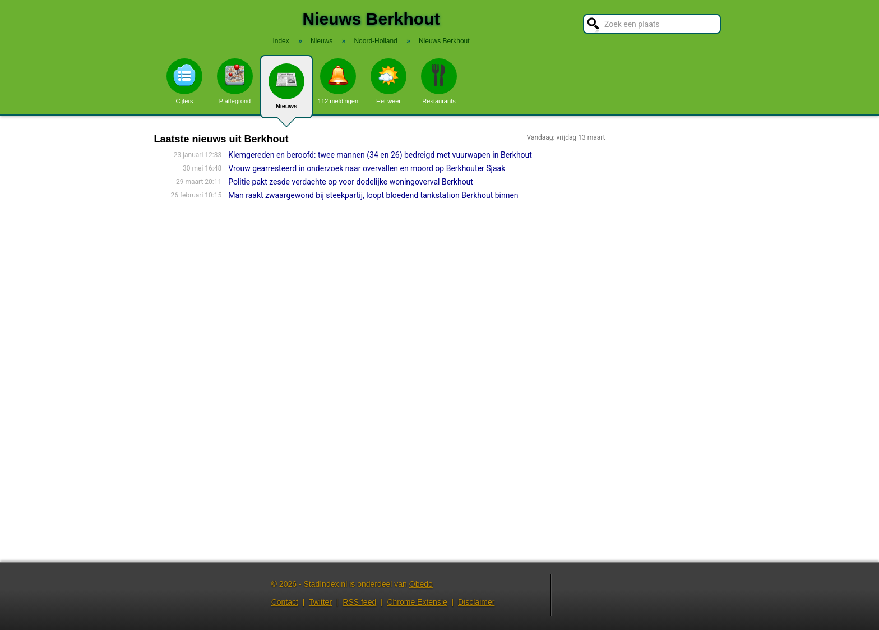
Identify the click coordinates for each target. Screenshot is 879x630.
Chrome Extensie (417, 601)
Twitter (320, 601)
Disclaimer (476, 601)
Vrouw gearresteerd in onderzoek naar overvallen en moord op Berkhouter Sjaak (366, 168)
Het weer (388, 81)
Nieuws (286, 90)
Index (280, 41)
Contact (284, 601)
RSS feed (359, 601)
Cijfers (184, 81)
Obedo (421, 584)
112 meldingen (338, 81)
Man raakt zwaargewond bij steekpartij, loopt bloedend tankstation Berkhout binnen (373, 195)
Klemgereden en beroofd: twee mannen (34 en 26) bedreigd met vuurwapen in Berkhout (380, 154)
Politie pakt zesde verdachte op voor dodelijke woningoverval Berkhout (350, 181)
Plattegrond (235, 81)
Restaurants (439, 81)
